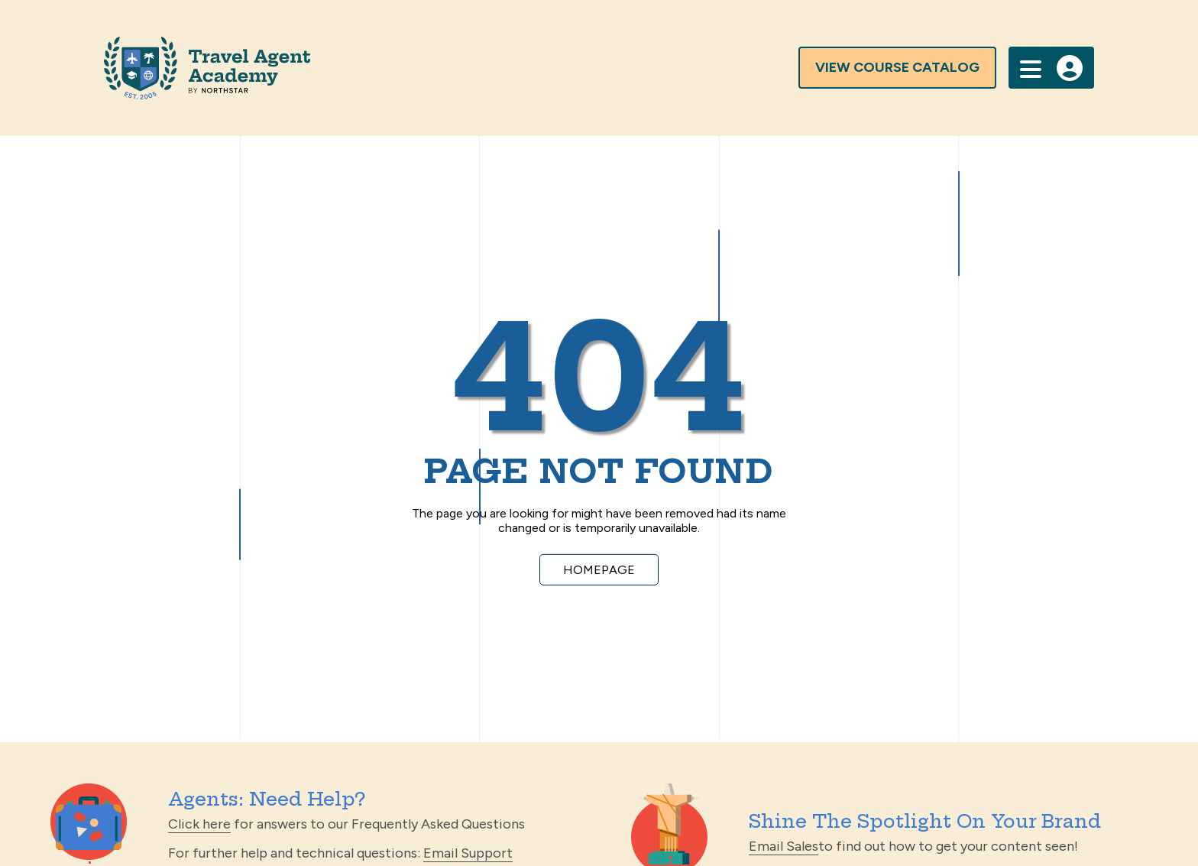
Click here (199, 824)
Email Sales (783, 846)
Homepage (599, 570)
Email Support (468, 853)
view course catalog (897, 67)
